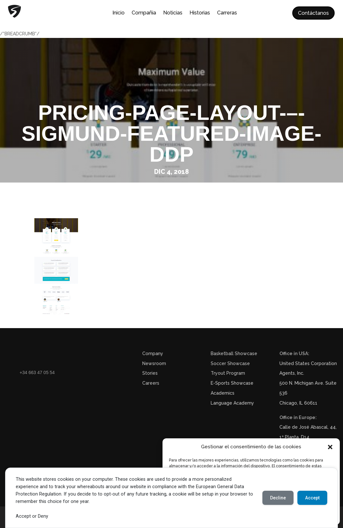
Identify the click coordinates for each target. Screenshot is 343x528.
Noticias (172, 13)
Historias (199, 13)
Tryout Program (228, 373)
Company (152, 353)
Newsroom (154, 363)
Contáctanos (313, 13)
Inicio (118, 13)
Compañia (144, 13)
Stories (150, 373)
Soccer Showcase (230, 363)
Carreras (227, 13)
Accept (312, 497)
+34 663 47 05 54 (37, 372)
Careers (150, 383)
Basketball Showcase (234, 353)
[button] (330, 447)
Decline (278, 497)
